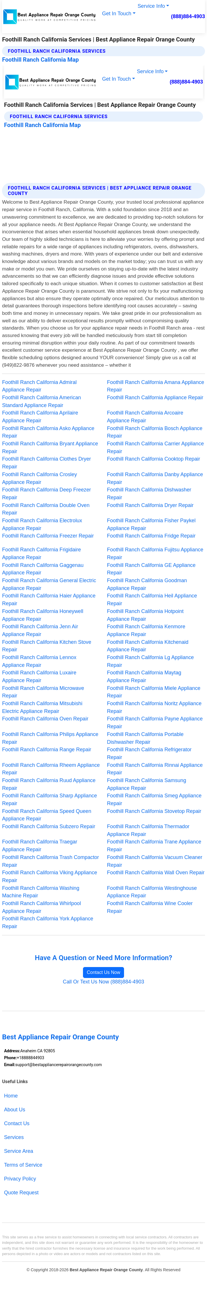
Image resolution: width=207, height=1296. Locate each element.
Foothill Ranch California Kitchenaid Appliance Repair (147, 646)
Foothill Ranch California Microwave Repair (43, 692)
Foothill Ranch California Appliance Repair (155, 397)
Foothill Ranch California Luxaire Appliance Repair (39, 676)
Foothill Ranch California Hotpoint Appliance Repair (145, 615)
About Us (14, 1110)
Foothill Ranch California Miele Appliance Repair (153, 692)
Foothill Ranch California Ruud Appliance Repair (48, 784)
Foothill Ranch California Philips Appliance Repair (50, 738)
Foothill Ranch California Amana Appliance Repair (155, 386)
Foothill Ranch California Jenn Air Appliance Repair (40, 630)
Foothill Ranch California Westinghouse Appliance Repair (152, 892)
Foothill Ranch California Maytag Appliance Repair (144, 676)
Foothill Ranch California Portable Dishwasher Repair (145, 738)
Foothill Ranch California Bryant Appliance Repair (50, 447)
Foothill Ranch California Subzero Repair (48, 826)
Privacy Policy (20, 1179)
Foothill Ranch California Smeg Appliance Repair (154, 799)
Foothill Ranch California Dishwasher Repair (149, 493)
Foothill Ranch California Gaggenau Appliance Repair (43, 569)
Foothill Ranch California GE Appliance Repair (151, 569)
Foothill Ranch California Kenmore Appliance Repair (146, 630)
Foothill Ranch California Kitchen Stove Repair (46, 646)
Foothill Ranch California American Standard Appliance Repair (41, 401)
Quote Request (21, 1192)
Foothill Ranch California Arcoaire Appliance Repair (145, 416)
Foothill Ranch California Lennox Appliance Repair (39, 661)
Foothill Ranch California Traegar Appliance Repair (39, 845)
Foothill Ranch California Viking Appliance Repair (49, 876)
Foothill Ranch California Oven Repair (45, 719)
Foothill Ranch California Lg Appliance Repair (150, 661)
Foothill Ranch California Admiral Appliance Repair (39, 386)
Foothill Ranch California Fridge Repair (151, 536)
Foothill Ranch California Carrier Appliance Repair (155, 447)
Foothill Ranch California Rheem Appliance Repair (51, 769)
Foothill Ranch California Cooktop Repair (153, 459)
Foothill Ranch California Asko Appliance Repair (48, 432)
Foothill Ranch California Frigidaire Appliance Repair (41, 553)
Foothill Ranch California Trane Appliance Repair (154, 845)
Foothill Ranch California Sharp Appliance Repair (49, 799)
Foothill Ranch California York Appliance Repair (47, 922)
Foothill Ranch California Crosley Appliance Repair (39, 478)
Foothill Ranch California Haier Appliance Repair (48, 599)
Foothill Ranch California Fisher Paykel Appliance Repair (151, 524)
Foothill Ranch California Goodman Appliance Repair (147, 584)
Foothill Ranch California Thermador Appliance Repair (148, 830)
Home (11, 1096)
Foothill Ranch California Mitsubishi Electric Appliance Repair (42, 707)
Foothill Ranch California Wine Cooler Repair (150, 907)
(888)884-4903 (188, 16)
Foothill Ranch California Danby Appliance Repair (155, 478)
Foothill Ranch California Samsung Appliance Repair (146, 784)
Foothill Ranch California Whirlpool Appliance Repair (41, 907)
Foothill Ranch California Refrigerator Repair (149, 753)
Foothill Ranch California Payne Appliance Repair (155, 722)
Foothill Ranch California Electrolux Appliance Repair (42, 524)
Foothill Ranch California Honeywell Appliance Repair (42, 615)
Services (14, 1137)
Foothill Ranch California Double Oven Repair (45, 509)
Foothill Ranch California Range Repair (46, 749)
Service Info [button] (151, 6)
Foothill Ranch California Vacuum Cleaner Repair (154, 861)
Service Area (18, 1151)
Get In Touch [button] (116, 13)
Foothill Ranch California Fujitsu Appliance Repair (155, 553)
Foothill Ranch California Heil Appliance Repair (152, 599)
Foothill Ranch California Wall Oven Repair (155, 872)
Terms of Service (23, 1165)
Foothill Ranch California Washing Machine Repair (40, 892)
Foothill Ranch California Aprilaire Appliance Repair (40, 416)
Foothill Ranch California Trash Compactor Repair (50, 861)
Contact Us (16, 1123)
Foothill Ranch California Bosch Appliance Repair (154, 432)
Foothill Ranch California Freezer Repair (48, 536)
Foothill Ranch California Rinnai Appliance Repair (155, 769)
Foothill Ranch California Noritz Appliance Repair (154, 707)
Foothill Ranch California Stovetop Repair (154, 811)
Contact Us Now (103, 972)
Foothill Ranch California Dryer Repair (150, 505)
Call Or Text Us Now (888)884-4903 (103, 982)
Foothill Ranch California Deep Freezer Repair (46, 493)
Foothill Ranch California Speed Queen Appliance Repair (46, 815)
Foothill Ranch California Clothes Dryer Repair (46, 463)
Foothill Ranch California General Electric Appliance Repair (49, 584)
